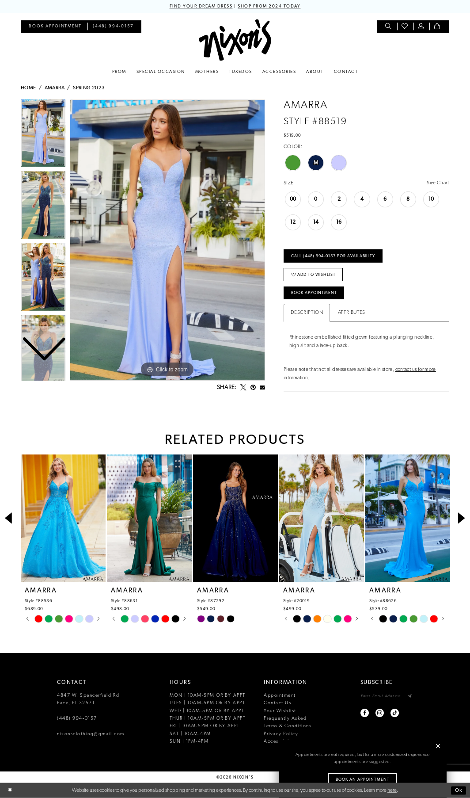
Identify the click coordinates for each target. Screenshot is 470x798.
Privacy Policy (281, 734)
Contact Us (277, 703)
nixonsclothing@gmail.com (91, 734)
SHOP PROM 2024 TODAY (269, 6)
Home (28, 88)
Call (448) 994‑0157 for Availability (333, 256)
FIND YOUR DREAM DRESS (201, 6)
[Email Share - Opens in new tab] (262, 387)
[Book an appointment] (55, 26)
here (392, 790)
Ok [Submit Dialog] (458, 790)
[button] (421, 26)
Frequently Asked (285, 718)
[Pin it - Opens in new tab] (253, 388)
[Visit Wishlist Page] (405, 26)
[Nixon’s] (235, 40)
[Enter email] (386, 696)
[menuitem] (55, 26)
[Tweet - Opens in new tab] (243, 388)
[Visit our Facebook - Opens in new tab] (365, 713)
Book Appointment (314, 293)
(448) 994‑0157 (77, 718)
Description (307, 312)
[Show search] (389, 26)
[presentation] (63, 518)
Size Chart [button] (438, 183)
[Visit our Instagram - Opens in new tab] (380, 713)
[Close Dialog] (10, 791)
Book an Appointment (363, 780)
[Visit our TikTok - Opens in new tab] (395, 713)
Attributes (351, 312)
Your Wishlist (280, 711)
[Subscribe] (410, 696)
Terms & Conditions (287, 726)
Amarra (54, 88)
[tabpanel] (167, 240)
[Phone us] (113, 26)
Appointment (280, 695)
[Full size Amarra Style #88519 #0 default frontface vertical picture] (167, 240)
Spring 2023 (89, 88)
